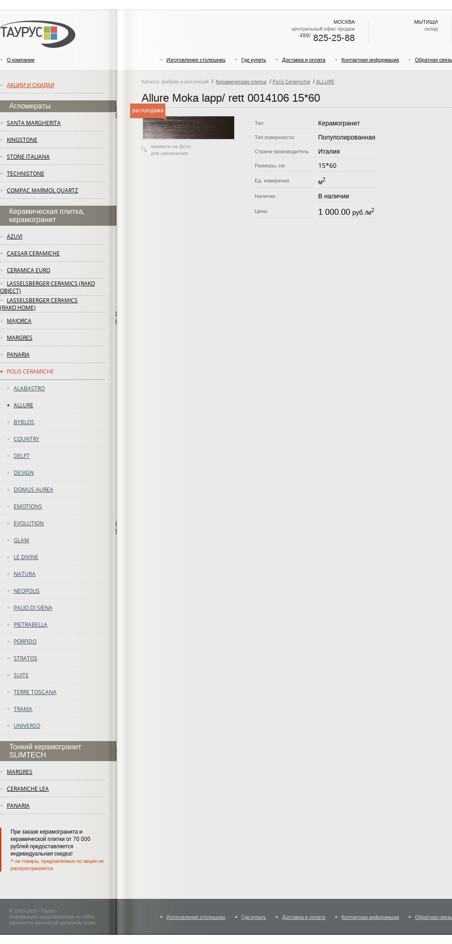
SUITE (21, 675)
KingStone (22, 139)
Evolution (29, 523)
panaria (18, 354)
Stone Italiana (28, 156)
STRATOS (25, 658)
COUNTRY (26, 438)
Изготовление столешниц (196, 59)
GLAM (21, 540)
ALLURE (23, 405)
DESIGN (24, 472)
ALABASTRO (29, 388)
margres (19, 337)
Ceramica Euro (28, 270)
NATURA (25, 573)
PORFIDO (25, 641)
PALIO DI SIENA (33, 607)
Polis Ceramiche (30, 371)
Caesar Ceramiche (33, 253)
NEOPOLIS (27, 590)
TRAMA (23, 708)
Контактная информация (370, 59)
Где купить (254, 59)
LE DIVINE (26, 556)
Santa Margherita (34, 122)
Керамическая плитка (241, 81)
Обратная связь (433, 59)
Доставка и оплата (304, 59)
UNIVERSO (27, 725)
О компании (21, 59)
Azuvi (14, 236)
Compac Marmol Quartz (42, 190)
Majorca (19, 320)
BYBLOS (24, 421)
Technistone (25, 173)
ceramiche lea (28, 788)
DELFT (22, 455)
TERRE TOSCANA (35, 691)
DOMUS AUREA (33, 489)
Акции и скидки (30, 84)
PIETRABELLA (30, 624)
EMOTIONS (28, 506)
